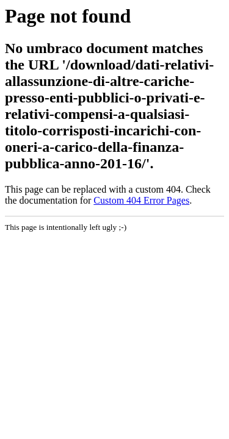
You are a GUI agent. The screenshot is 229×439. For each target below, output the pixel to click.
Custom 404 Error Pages (141, 200)
